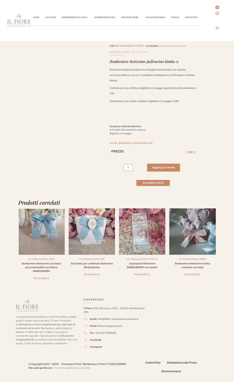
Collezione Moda (155, 17)
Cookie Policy (153, 362)
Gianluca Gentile (80, 367)
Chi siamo (50, 17)
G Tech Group (60, 367)
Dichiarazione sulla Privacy (182, 362)
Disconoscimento (171, 371)
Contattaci (191, 17)
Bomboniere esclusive (74, 17)
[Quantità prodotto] (128, 167)
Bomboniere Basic (105, 17)
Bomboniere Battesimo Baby (173, 45)
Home (36, 17)
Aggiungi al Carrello (163, 167)
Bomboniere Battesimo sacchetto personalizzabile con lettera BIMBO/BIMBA (41, 267)
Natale (175, 17)
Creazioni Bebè (129, 17)
